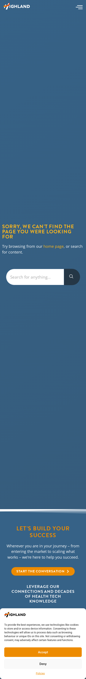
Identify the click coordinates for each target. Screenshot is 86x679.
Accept (43, 652)
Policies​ (40, 673)
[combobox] (35, 277)
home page (53, 246)
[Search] (72, 277)
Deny (43, 664)
